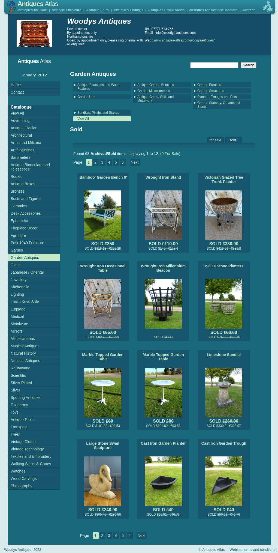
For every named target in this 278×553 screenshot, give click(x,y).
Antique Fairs (97, 10)
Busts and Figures (26, 198)
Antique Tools (22, 419)
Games (17, 250)
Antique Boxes (23, 184)
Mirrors (17, 331)
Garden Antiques (25, 257)
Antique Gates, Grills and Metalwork (155, 99)
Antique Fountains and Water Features (98, 87)
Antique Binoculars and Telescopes (30, 167)
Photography (21, 486)
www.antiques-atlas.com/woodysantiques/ (184, 40)
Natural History (23, 353)
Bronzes (18, 191)
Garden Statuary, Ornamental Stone (218, 105)
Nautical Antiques (25, 360)
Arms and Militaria (26, 143)
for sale (215, 140)
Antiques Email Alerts (166, 10)
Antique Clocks (23, 128)
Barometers (20, 157)
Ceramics (19, 206)
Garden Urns (86, 97)
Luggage (18, 309)
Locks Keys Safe (25, 302)
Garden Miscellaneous (153, 91)
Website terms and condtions (252, 550)
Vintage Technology (27, 449)
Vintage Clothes (24, 442)
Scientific (18, 375)
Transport (19, 427)
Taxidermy (19, 405)
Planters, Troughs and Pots (217, 97)
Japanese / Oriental (27, 272)
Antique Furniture (66, 10)
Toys (15, 412)
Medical (17, 316)
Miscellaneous (23, 338)
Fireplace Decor (24, 228)
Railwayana (20, 368)
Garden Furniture (209, 85)
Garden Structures (210, 91)
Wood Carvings (24, 478)
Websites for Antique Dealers (213, 10)
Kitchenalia (20, 287)
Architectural (21, 135)
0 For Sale (170, 153)
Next (135, 162)
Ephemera (19, 221)
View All (83, 119)
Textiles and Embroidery (31, 456)
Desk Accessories (26, 213)
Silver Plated (21, 383)
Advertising (20, 120)
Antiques (37, 3)
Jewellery (18, 279)
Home (16, 85)
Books (16, 176)
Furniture (18, 235)
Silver (15, 390)
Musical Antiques (25, 346)
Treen (15, 434)
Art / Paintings (22, 150)
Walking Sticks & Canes (31, 464)
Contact (248, 10)
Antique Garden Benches (155, 85)
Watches (18, 471)
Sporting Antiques (26, 397)
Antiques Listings (128, 10)
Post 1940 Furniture (27, 243)
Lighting (17, 294)
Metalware (19, 324)
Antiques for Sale (32, 10)
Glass (15, 265)
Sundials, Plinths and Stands (98, 113)
